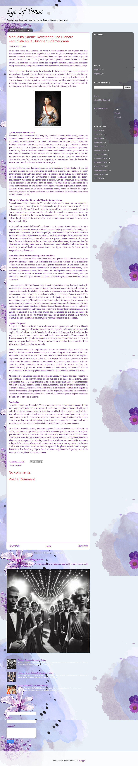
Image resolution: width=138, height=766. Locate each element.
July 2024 (98, 130)
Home (48, 546)
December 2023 (100, 158)
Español (18, 465)
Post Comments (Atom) (53, 553)
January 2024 (99, 154)
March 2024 (99, 146)
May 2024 (98, 138)
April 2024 (98, 142)
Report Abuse (101, 108)
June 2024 (98, 134)
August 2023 (99, 174)
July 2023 (98, 178)
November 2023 (100, 162)
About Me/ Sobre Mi (102, 100)
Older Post (83, 546)
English (97, 70)
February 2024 (100, 150)
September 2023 (100, 170)
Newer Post (14, 546)
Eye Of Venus (24, 12)
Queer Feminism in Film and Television (33, 686)
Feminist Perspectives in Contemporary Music (35, 673)
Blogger (82, 761)
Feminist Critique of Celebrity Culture (25, 559)
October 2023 (99, 166)
